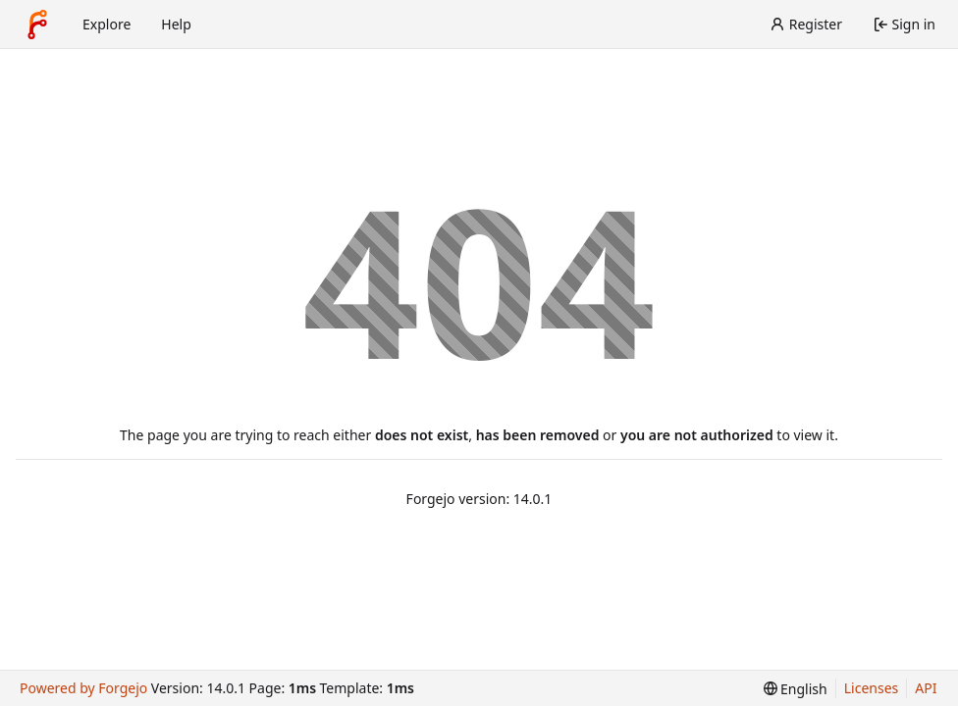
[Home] (37, 24)
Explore (106, 24)
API (925, 688)
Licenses (871, 688)
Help (176, 24)
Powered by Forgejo (83, 688)
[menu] (795, 689)
